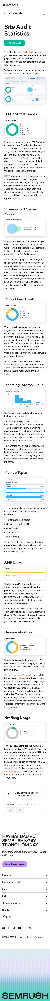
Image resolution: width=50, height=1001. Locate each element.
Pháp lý (5, 910)
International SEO (12, 771)
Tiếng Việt (7, 917)
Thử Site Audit (14, 43)
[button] (20, 810)
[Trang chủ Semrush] (10, 5)
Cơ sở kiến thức (14, 13)
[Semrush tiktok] (14, 928)
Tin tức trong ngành (11, 903)
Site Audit (29, 52)
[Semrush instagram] (9, 928)
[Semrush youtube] (19, 928)
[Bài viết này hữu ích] (11, 810)
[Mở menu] (46, 4)
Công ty (5, 889)
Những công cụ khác (11, 882)
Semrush (6, 875)
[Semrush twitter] (30, 928)
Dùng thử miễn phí (14, 864)
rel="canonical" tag (18, 675)
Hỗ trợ (5, 896)
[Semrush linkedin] (3, 928)
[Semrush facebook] (25, 928)
